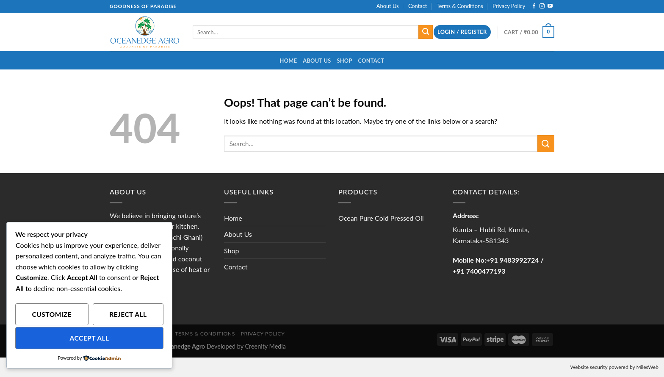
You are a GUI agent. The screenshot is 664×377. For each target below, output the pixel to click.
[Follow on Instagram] (542, 6)
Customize (52, 314)
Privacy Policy (508, 6)
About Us (387, 6)
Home (288, 60)
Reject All (128, 314)
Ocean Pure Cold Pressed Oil (381, 218)
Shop (344, 60)
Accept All (89, 338)
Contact (417, 6)
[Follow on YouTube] (550, 6)
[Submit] (425, 32)
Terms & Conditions (460, 6)
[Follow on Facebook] (534, 6)
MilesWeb (647, 367)
